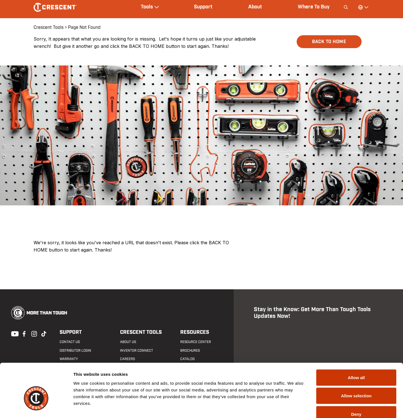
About (255, 7)
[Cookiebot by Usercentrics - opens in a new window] (36, 407)
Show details (294, 407)
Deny (356, 381)
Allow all (356, 344)
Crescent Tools (49, 27)
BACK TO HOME (329, 41)
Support (203, 7)
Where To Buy (314, 7)
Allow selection (356, 363)
